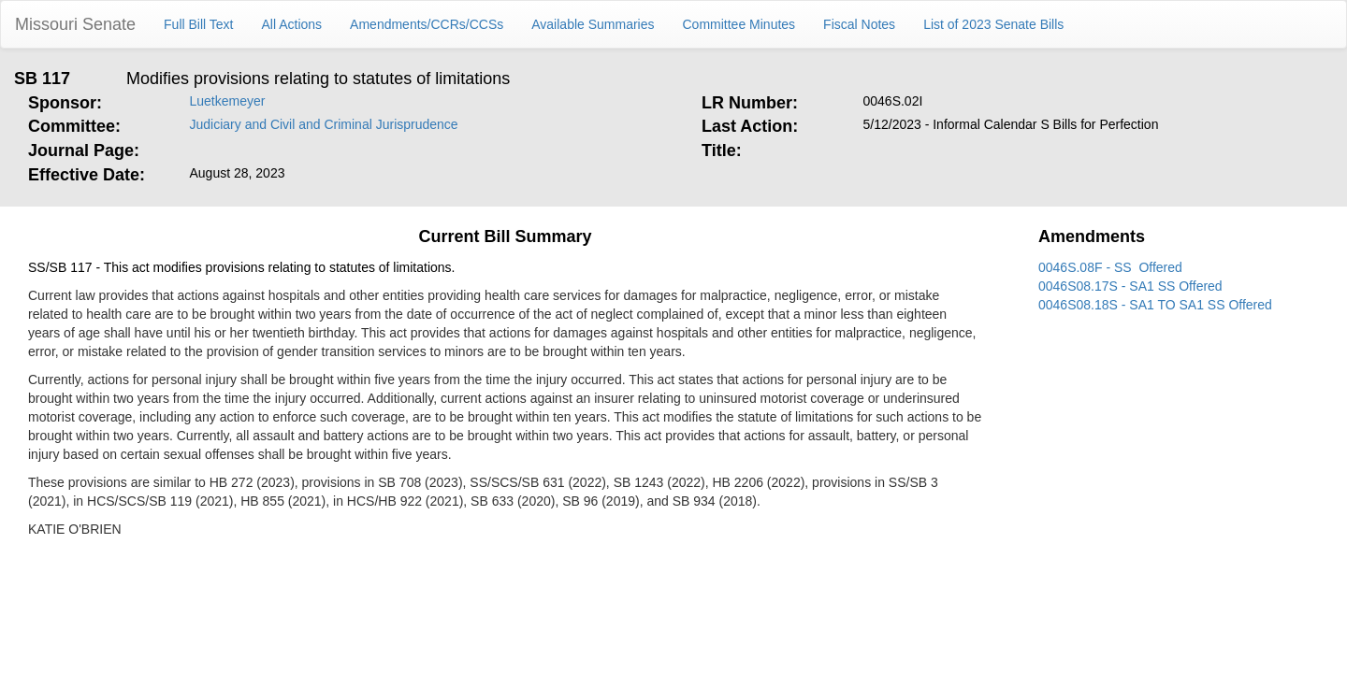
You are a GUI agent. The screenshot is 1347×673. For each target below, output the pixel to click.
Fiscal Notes (859, 24)
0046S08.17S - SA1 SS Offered (1130, 286)
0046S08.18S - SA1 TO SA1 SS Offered (1155, 304)
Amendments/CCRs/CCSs (426, 24)
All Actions (292, 24)
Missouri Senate (75, 24)
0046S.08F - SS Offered (1110, 267)
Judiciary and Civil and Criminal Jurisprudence (324, 124)
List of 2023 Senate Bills (993, 24)
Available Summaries (592, 24)
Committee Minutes (739, 24)
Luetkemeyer (228, 100)
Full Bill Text (198, 24)
